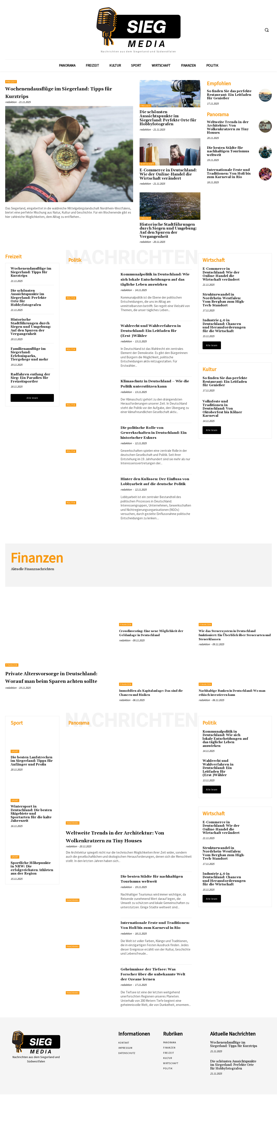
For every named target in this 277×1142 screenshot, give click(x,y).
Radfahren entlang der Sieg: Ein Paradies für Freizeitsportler (30, 378)
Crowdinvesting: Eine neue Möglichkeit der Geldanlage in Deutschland (148, 660)
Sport (14, 776)
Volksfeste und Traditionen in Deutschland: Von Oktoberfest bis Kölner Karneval (222, 408)
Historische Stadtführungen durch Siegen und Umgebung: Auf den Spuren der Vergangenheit (168, 230)
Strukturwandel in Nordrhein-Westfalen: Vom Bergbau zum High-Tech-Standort (224, 300)
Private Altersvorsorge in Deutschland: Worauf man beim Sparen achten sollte (52, 706)
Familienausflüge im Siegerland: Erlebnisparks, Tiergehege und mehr (29, 354)
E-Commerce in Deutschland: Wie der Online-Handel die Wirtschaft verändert (168, 174)
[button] (266, 30)
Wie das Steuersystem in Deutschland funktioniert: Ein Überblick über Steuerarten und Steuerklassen (235, 660)
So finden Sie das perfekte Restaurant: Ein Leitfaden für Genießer (229, 94)
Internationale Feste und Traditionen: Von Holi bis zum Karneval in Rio (229, 173)
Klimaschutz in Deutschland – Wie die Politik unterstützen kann (154, 396)
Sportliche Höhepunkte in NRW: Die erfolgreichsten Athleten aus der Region (32, 893)
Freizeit (11, 81)
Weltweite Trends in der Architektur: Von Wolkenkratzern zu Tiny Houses (228, 127)
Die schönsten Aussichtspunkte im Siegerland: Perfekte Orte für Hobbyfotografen (168, 118)
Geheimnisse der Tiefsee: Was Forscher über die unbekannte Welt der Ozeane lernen (156, 1019)
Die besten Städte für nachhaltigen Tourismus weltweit (228, 151)
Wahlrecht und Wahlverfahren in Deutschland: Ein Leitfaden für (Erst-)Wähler (153, 338)
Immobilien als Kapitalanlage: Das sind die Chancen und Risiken (152, 717)
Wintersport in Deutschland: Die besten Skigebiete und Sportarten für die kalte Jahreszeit (31, 839)
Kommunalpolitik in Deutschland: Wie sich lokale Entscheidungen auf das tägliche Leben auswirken (155, 281)
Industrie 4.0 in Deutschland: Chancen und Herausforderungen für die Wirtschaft (224, 325)
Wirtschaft (147, 163)
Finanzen (12, 689)
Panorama (73, 848)
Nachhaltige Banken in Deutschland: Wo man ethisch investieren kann (234, 717)
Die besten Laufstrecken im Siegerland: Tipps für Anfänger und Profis (32, 785)
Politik (71, 298)
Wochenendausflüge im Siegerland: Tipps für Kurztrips (69, 92)
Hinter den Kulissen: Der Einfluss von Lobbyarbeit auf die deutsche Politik (154, 503)
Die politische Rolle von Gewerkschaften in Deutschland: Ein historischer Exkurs (156, 450)
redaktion (10, 102)
